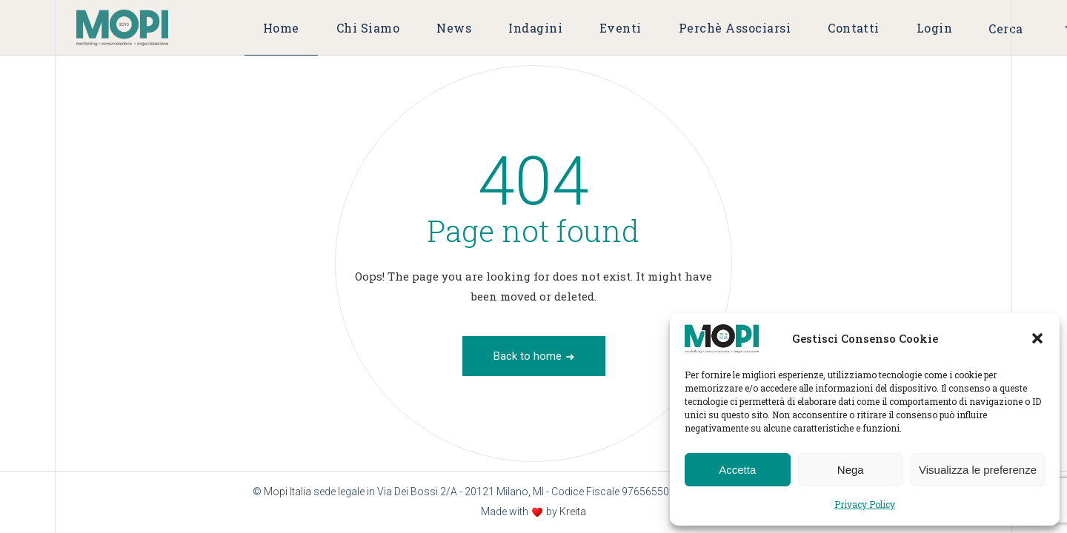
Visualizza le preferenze (978, 469)
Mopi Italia (287, 491)
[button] (1037, 338)
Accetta (737, 469)
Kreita (572, 511)
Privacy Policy (864, 504)
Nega (850, 469)
